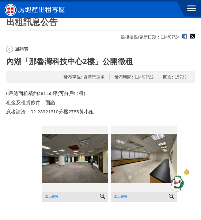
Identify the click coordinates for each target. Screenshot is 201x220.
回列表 (21, 49)
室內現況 (52, 197)
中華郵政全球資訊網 (38, 10)
